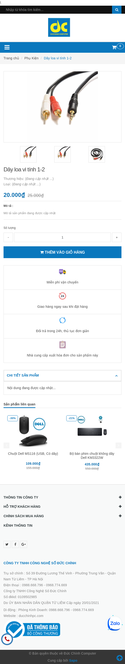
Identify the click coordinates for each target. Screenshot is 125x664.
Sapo (73, 660)
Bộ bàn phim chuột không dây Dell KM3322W (92, 456)
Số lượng (10, 228)
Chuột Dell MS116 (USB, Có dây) (33, 454)
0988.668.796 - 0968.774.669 (44, 585)
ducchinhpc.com (31, 616)
